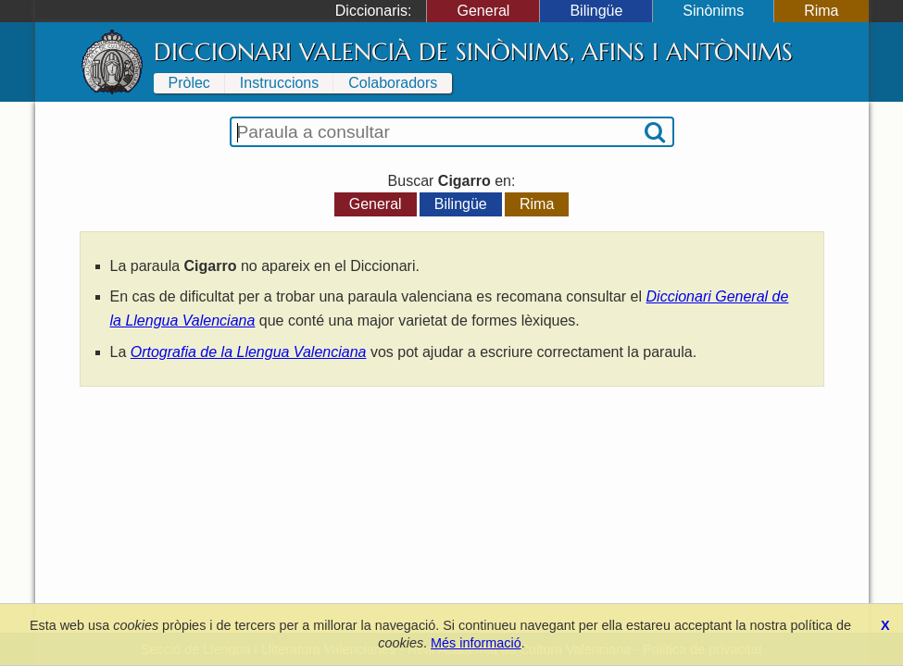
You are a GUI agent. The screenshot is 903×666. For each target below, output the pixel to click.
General (483, 10)
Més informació (476, 642)
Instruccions (279, 83)
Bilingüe (596, 10)
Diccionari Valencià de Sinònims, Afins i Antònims (473, 52)
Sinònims (713, 10)
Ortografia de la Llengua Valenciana (249, 352)
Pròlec (189, 83)
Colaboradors (392, 83)
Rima (821, 10)
